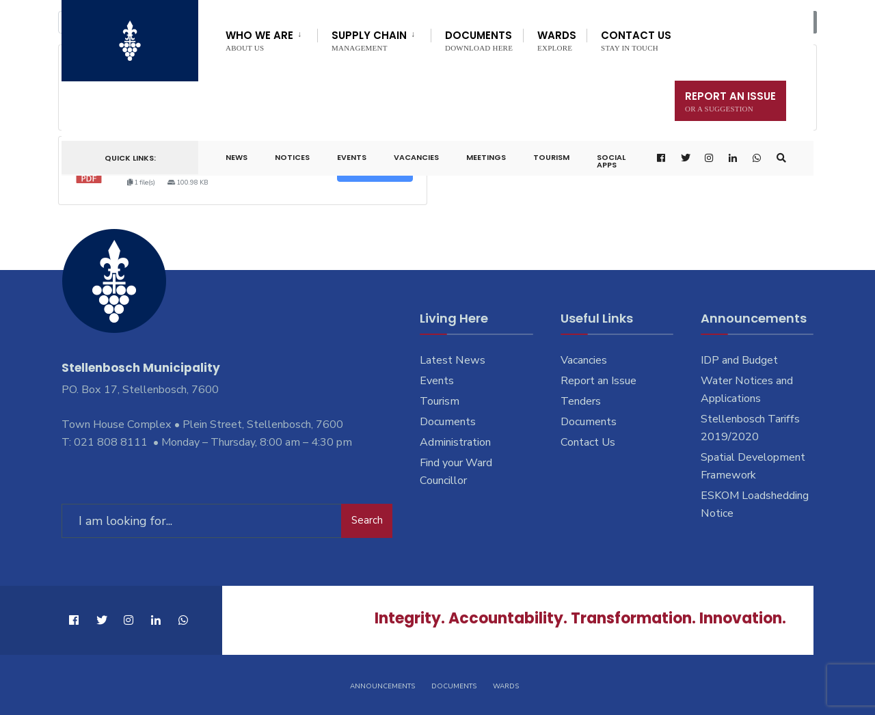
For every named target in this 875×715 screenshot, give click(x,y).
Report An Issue (730, 101)
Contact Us (636, 40)
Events (351, 157)
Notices (292, 157)
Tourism (551, 157)
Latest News (452, 360)
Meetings (486, 157)
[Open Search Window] (781, 158)
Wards (556, 40)
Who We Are (259, 40)
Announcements (382, 686)
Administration (455, 442)
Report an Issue (598, 380)
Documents (479, 40)
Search (367, 520)
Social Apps (611, 161)
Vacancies (416, 157)
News (236, 157)
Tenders (581, 401)
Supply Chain (369, 40)
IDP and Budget (739, 360)
